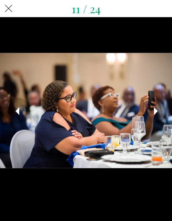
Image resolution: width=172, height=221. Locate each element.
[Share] (163, 8)
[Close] (8, 8)
